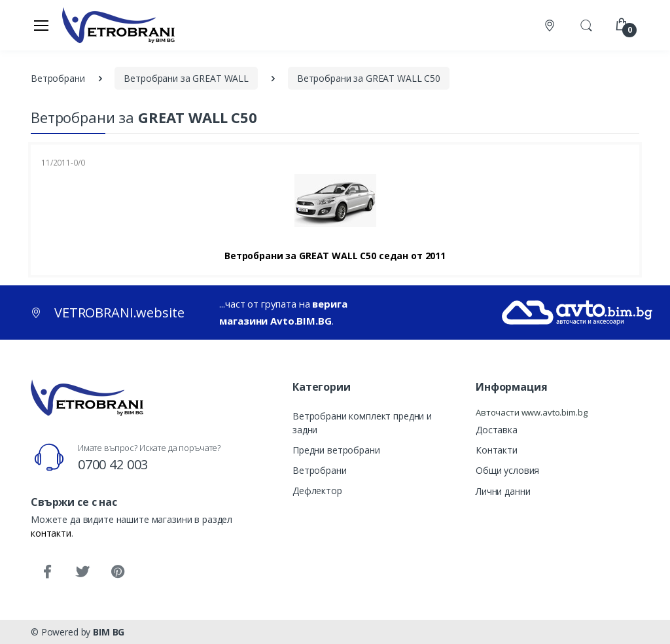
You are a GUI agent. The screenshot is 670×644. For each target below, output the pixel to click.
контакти (51, 533)
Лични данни (503, 491)
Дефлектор (317, 490)
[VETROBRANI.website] (118, 25)
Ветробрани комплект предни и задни (362, 423)
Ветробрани (319, 470)
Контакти (497, 450)
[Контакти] (551, 25)
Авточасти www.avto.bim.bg (531, 412)
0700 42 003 (113, 464)
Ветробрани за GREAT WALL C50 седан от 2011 (335, 256)
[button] (586, 24)
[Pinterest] (117, 572)
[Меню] (41, 24)
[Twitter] (82, 572)
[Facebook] (47, 572)
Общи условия (507, 470)
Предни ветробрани (336, 450)
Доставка (497, 429)
